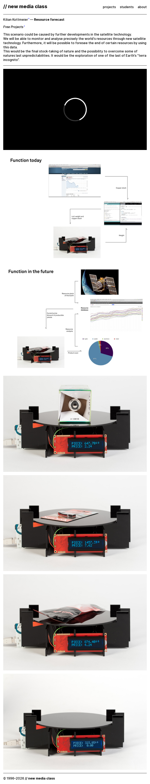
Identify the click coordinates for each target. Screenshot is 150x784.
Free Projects (13, 27)
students (127, 7)
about (142, 7)
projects (109, 7)
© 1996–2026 (29, 778)
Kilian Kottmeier (15, 20)
